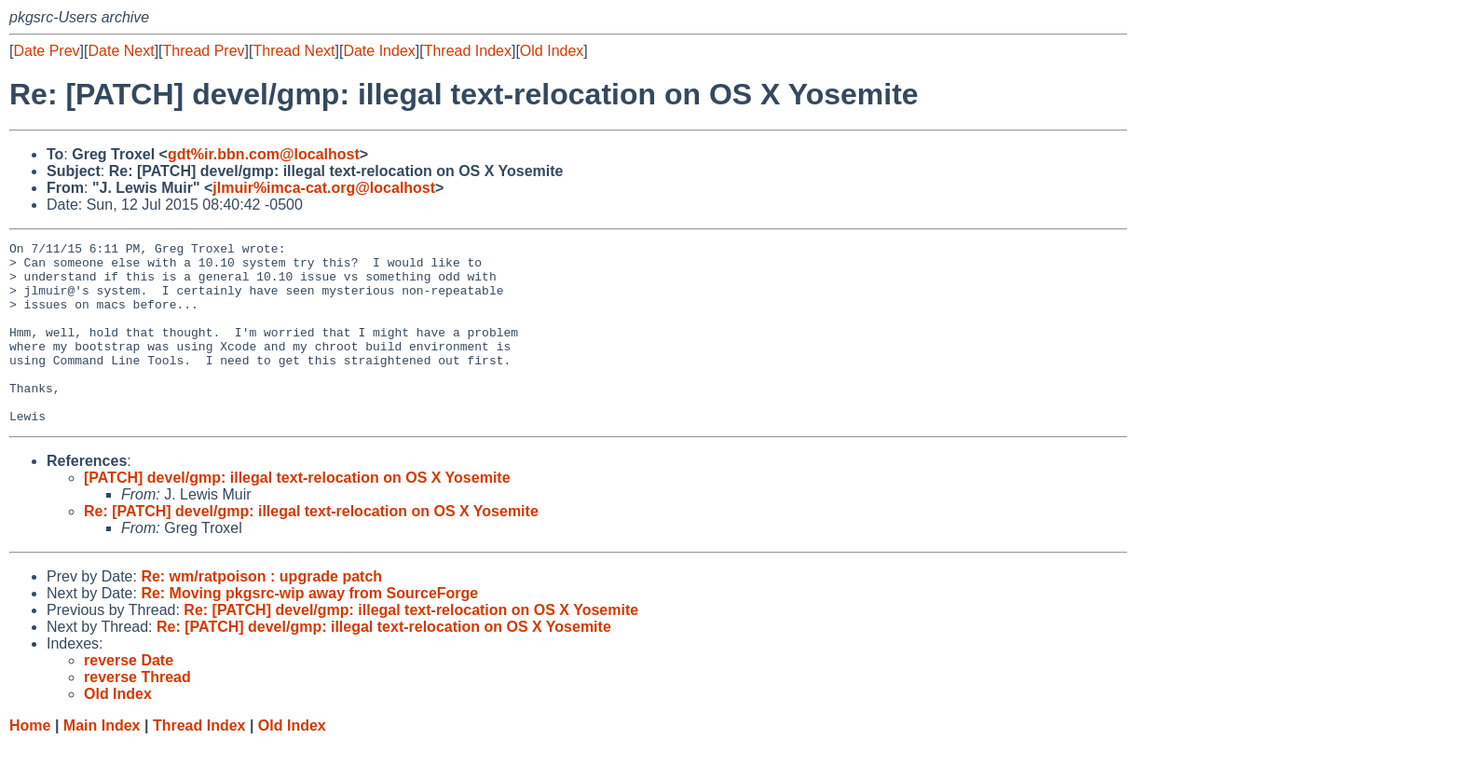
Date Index (379, 51)
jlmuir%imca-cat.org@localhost (323, 188)
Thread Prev (204, 51)
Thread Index (468, 51)
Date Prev (46, 51)
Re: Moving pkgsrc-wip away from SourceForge (309, 629)
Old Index (551, 51)
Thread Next (294, 51)
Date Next (121, 51)
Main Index (102, 762)
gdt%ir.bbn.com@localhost (264, 154)
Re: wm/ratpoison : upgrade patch (261, 613)
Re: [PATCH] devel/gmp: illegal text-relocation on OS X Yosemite (311, 547)
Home (29, 762)
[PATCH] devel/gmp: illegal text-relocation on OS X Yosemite (297, 514)
